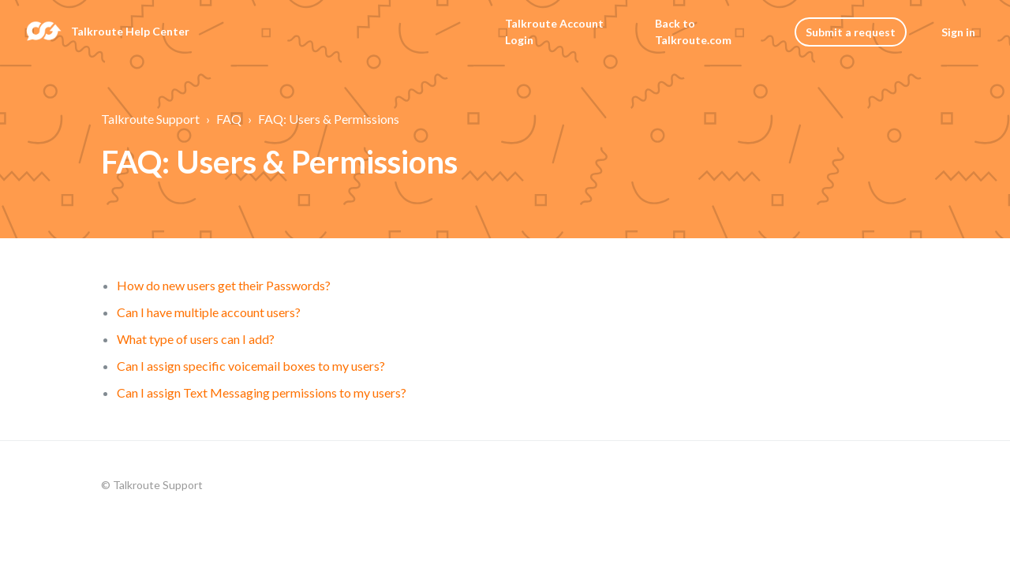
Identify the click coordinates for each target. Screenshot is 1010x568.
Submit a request (851, 32)
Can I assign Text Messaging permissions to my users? (261, 392)
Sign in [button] (958, 32)
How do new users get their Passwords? (224, 285)
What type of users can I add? (196, 338)
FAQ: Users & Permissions (328, 118)
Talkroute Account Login (554, 32)
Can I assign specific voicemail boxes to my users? (251, 365)
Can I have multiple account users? (209, 312)
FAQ (228, 118)
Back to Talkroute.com (693, 32)
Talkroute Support (150, 118)
